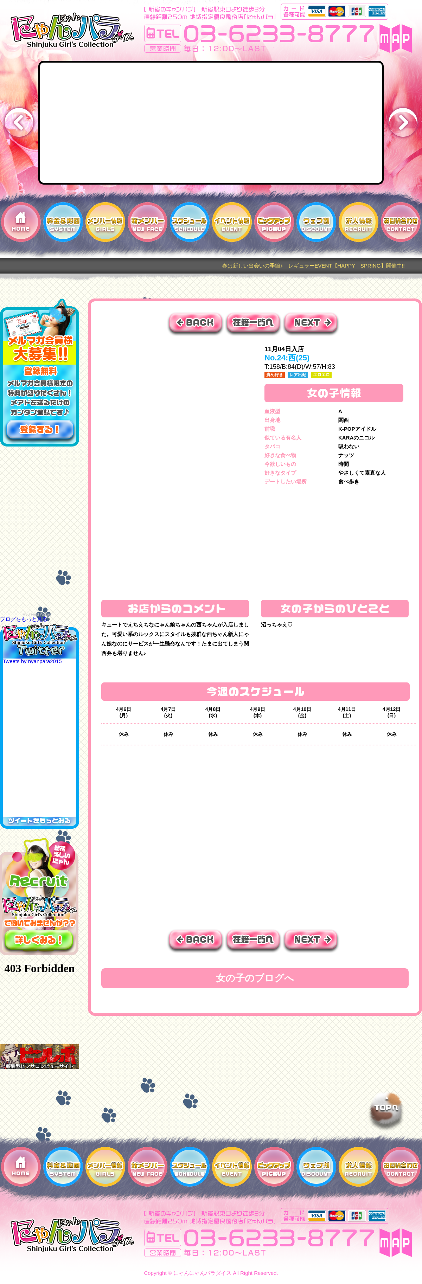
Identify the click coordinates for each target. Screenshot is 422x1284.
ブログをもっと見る (23, 619)
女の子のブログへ (255, 978)
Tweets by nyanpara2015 (32, 661)
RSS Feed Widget (37, 614)
